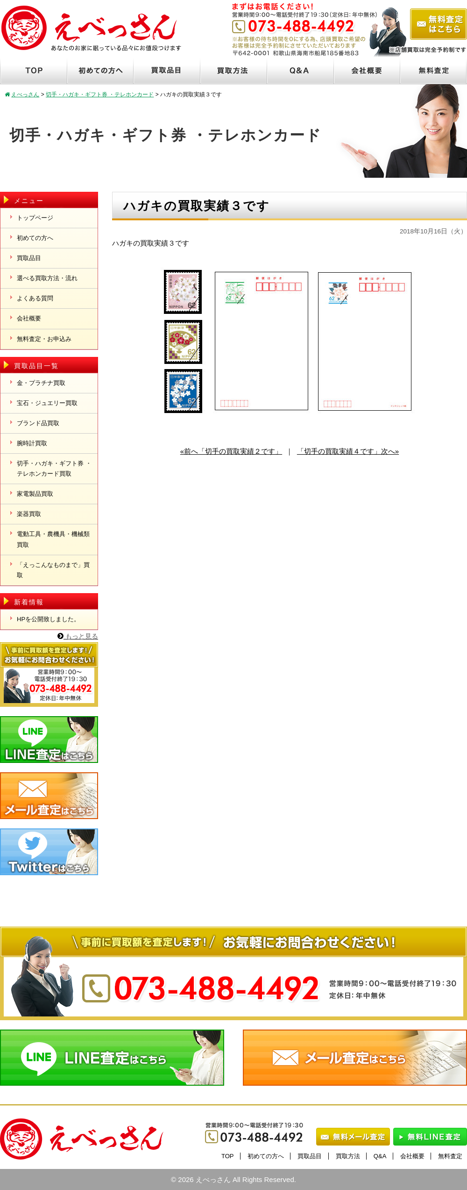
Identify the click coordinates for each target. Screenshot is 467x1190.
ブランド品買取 (38, 423)
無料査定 (450, 1156)
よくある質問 (35, 298)
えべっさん (213, 1179)
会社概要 (29, 318)
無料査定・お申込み (44, 338)
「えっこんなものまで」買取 (53, 570)
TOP (227, 1156)
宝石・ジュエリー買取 (47, 402)
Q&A (380, 1156)
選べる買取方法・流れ (47, 278)
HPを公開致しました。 (48, 619)
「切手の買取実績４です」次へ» (348, 451)
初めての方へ (35, 237)
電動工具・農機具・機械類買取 (53, 539)
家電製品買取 (35, 493)
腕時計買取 (32, 443)
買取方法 (348, 1156)
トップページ (35, 217)
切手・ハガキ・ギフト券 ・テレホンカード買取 (54, 468)
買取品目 (29, 257)
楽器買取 (29, 513)
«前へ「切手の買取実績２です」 (231, 451)
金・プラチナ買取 (41, 382)
